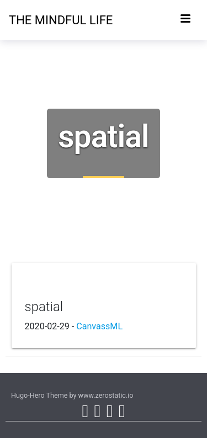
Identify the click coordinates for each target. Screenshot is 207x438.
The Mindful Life (31, 20)
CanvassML (99, 326)
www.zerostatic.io (106, 395)
